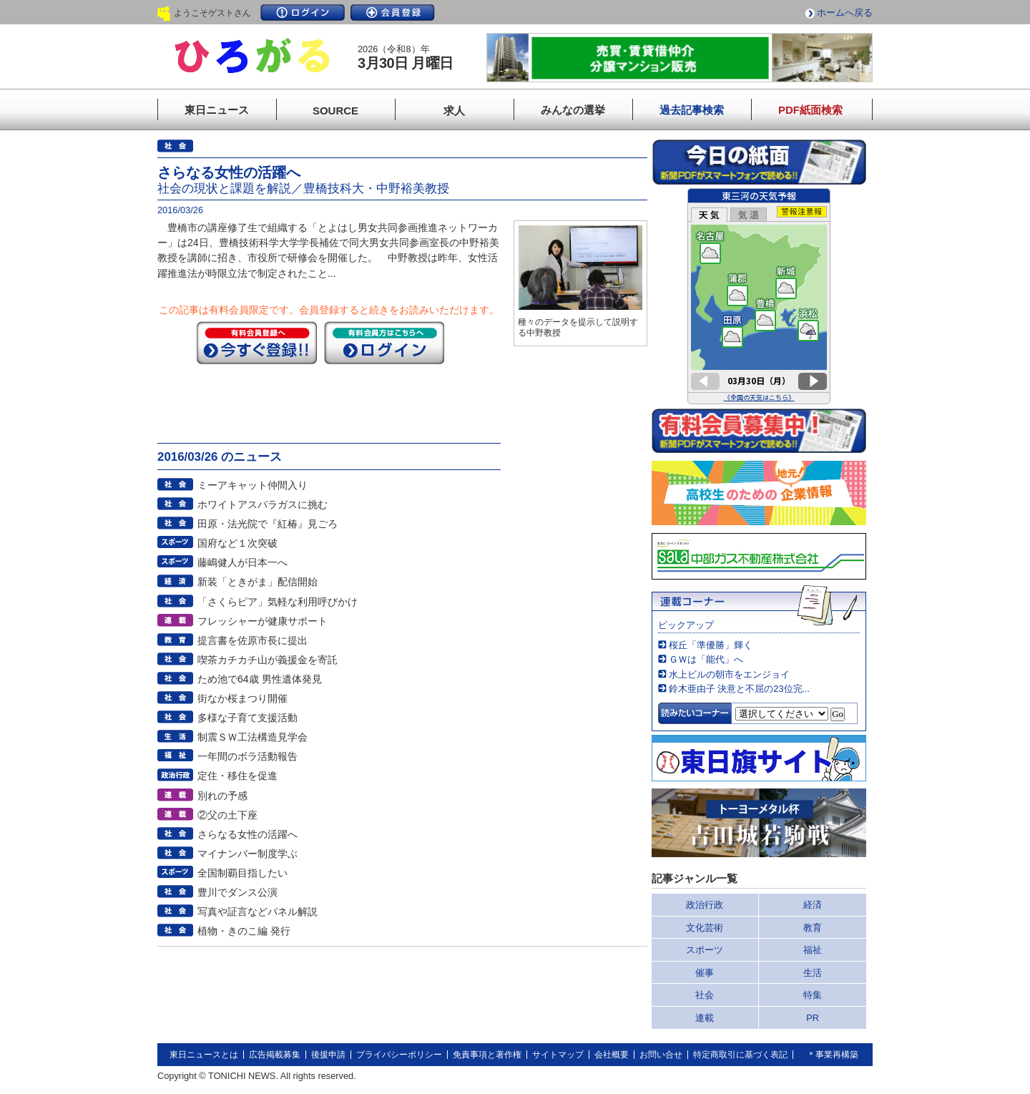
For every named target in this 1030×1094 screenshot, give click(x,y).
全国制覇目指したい (242, 873)
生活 (812, 972)
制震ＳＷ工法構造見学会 (252, 737)
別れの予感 (222, 795)
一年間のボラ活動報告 (247, 756)
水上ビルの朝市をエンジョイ (729, 674)
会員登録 (392, 12)
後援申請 (328, 1054)
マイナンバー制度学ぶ (247, 853)
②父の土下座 (227, 815)
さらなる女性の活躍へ (247, 834)
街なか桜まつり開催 (242, 698)
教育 (812, 927)
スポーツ (704, 949)
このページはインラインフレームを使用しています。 (758, 296)
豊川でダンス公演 (237, 892)
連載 (704, 1017)
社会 (704, 995)
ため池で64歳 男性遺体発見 (259, 679)
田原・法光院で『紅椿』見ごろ (267, 523)
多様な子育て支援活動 (247, 717)
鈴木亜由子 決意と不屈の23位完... (739, 688)
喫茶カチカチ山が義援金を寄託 (267, 659)
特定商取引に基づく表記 (740, 1054)
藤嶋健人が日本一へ (242, 562)
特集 (812, 995)
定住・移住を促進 (237, 775)
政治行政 (704, 904)
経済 (812, 904)
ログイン (302, 12)
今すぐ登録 (257, 342)
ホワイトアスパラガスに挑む (262, 504)
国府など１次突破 (237, 543)
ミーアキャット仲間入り (252, 485)
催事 (704, 972)
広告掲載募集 (274, 1054)
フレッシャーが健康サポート (262, 621)
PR (812, 1017)
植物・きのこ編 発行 (243, 931)
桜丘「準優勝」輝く (710, 645)
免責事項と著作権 (487, 1054)
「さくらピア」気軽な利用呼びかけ (277, 601)
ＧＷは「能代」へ (706, 659)
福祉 (812, 949)
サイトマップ (558, 1054)
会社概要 (611, 1054)
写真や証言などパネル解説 (257, 911)
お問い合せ (660, 1054)
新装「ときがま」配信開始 (257, 581)
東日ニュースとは (204, 1054)
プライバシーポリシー (399, 1054)
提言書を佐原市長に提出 (252, 640)
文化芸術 (704, 927)
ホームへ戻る (845, 12)
